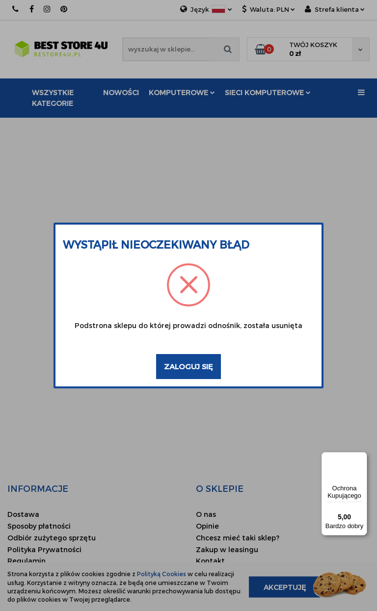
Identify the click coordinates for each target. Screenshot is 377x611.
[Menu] (361, 458)
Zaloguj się (188, 366)
